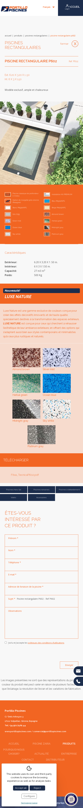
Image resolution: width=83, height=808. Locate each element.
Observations (15, 610)
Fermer (64, 43)
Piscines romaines (41, 490)
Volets (13, 497)
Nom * (11, 550)
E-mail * (12, 574)
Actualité (41, 753)
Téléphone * (14, 562)
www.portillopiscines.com (18, 731)
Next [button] (77, 107)
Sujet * (11, 598)
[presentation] (29, 653)
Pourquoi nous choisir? (14, 751)
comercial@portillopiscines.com (49, 731)
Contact (28, 759)
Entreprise (69, 753)
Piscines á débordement (69, 490)
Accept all (21, 788)
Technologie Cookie (29, 803)
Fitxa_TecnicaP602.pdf (25, 474)
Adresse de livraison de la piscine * (25, 586)
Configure (29, 796)
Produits (18, 35)
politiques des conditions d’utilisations (46, 642)
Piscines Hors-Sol (13, 490)
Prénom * (13, 538)
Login (67, 9)
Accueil (8, 35)
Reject (37, 788)
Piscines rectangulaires (36, 35)
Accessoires (41, 497)
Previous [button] (6, 107)
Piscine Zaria (41, 743)
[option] (41, 143)
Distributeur (55, 759)
